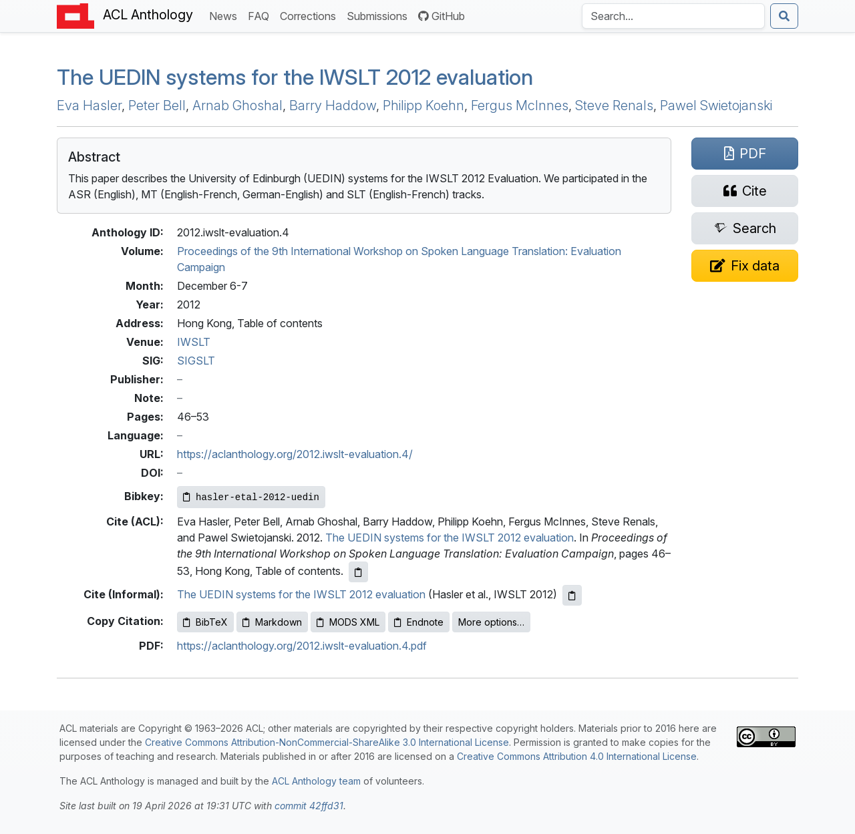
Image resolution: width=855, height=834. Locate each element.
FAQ (261, 15)
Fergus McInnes (519, 105)
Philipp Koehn (423, 105)
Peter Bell (157, 105)
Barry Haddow (332, 105)
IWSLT (193, 342)
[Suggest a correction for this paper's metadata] (744, 266)
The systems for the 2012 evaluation (295, 77)
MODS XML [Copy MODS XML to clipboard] (348, 622)
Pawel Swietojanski (716, 105)
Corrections (310, 15)
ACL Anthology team (316, 781)
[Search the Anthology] (673, 16)
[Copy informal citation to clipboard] (572, 595)
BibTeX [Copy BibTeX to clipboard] (205, 622)
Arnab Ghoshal (237, 105)
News (225, 15)
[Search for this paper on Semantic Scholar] (744, 228)
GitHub (441, 16)
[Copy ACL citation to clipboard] (358, 572)
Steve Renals (614, 105)
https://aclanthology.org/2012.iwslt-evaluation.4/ (295, 454)
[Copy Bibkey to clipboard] (251, 497)
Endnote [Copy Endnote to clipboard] (419, 622)
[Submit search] (784, 16)
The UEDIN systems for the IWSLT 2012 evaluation (449, 537)
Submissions (380, 15)
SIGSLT (196, 360)
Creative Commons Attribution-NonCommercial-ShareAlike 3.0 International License (327, 742)
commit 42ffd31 (309, 805)
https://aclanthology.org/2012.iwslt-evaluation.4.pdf (302, 645)
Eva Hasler (89, 105)
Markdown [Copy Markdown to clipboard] (272, 622)
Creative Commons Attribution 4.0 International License (577, 756)
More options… (491, 622)
